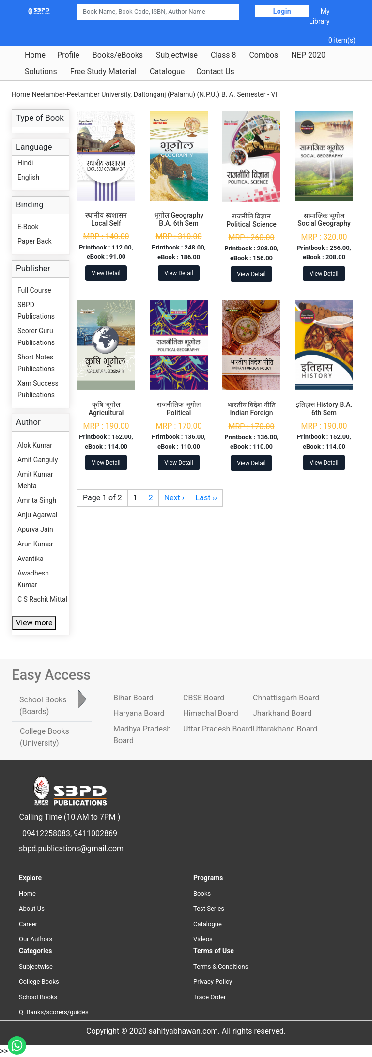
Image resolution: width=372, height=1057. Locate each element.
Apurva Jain (35, 529)
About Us (32, 908)
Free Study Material (103, 71)
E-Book (28, 227)
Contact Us (215, 71)
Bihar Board (133, 697)
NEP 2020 (308, 55)
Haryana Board (138, 713)
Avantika (30, 558)
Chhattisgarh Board (286, 697)
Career (28, 924)
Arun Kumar (35, 544)
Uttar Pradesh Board (217, 728)
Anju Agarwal (37, 515)
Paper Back (34, 241)
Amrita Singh (36, 500)
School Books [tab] (42, 705)
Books (202, 893)
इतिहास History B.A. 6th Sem (324, 409)
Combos (263, 55)
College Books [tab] (44, 737)
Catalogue (167, 71)
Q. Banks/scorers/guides (54, 1012)
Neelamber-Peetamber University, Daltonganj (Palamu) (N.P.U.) (125, 94)
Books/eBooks (118, 55)
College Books (39, 981)
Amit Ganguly (37, 460)
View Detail (106, 273)
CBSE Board (203, 697)
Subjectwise (177, 55)
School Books (38, 997)
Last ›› (206, 497)
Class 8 (223, 55)
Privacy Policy (212, 981)
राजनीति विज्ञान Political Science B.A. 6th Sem (251, 224)
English (28, 177)
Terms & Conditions (220, 966)
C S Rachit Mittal (42, 599)
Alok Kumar (34, 445)
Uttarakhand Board (285, 728)
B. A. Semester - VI (249, 94)
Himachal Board (210, 713)
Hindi (25, 163)
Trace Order (209, 997)
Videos (203, 939)
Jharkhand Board (282, 713)
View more (34, 622)
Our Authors (35, 939)
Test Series (208, 908)
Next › (174, 497)
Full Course (34, 290)
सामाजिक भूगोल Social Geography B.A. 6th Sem (324, 224)
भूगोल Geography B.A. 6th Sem (178, 219)
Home (35, 55)
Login (282, 11)
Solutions (41, 71)
